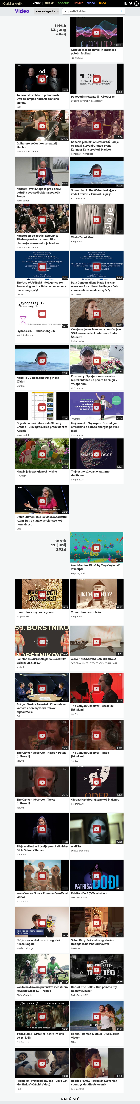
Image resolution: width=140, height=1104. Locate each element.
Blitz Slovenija (78, 198)
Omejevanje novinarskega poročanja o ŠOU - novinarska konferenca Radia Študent (96, 333)
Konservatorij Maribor (28, 151)
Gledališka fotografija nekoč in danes (95, 799)
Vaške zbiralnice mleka (86, 612)
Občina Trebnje (24, 995)
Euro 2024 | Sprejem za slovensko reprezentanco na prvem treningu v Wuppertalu (94, 380)
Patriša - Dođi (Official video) (89, 893)
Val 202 (74, 713)
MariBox (21, 385)
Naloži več (70, 1099)
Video (91, 3)
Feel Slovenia (77, 1088)
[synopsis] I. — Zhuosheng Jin (36, 331)
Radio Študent (78, 341)
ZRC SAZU (21, 294)
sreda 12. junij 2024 (58, 29)
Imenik (36, 3)
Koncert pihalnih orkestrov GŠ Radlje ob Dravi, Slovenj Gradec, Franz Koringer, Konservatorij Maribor (95, 145)
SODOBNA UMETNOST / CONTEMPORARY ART (94, 663)
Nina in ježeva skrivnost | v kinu (37, 471)
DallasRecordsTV (79, 897)
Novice (78, 3)
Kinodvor (21, 854)
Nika (73, 1041)
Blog (102, 3)
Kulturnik (12, 3)
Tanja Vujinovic (78, 573)
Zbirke (49, 3)
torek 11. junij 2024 (58, 545)
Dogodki (64, 3)
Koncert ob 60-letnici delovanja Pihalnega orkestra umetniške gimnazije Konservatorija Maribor (38, 239)
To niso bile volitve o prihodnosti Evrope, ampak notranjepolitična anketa (38, 99)
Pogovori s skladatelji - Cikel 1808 (93, 96)
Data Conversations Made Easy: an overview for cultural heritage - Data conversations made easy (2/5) (94, 286)
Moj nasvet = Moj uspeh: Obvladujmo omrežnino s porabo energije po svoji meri (95, 427)
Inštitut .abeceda (25, 335)
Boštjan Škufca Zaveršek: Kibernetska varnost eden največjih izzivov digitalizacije (41, 708)
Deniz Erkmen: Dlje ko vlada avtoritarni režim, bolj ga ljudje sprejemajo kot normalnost (42, 520)
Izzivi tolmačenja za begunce (35, 612)
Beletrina (75, 948)
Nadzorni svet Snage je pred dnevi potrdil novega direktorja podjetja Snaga (39, 192)
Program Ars (77, 57)
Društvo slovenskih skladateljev (87, 100)
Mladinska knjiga (25, 948)
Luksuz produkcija (80, 850)
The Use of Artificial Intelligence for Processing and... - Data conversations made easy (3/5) (41, 286)
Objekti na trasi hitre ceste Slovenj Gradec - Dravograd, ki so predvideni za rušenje (42, 427)
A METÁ (76, 846)
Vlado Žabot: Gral (82, 237)
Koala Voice (22, 901)
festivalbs (21, 667)
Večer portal (23, 200)
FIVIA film (21, 475)
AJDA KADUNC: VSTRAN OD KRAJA (93, 659)
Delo (19, 106)
